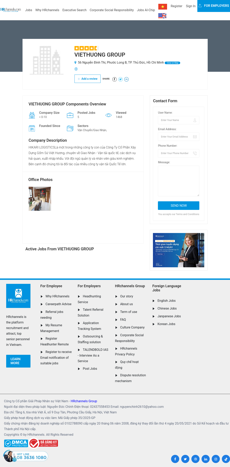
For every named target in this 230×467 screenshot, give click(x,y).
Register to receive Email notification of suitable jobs (56, 357)
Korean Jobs (166, 324)
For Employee (51, 286)
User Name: (165, 112)
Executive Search (75, 10)
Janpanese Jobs (169, 316)
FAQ (123, 319)
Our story (126, 296)
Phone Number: (167, 145)
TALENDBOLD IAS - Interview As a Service (93, 355)
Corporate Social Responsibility (112, 10)
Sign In (191, 6)
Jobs (28, 10)
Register (176, 6)
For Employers (89, 286)
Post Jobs (90, 369)
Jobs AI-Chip (146, 10)
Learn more (16, 361)
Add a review (88, 78)
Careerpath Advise (58, 304)
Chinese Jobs (167, 308)
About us (126, 304)
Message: (164, 162)
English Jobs (167, 301)
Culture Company (132, 327)
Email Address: (167, 129)
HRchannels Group (130, 286)
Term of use (128, 312)
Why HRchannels (47, 10)
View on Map (172, 63)
